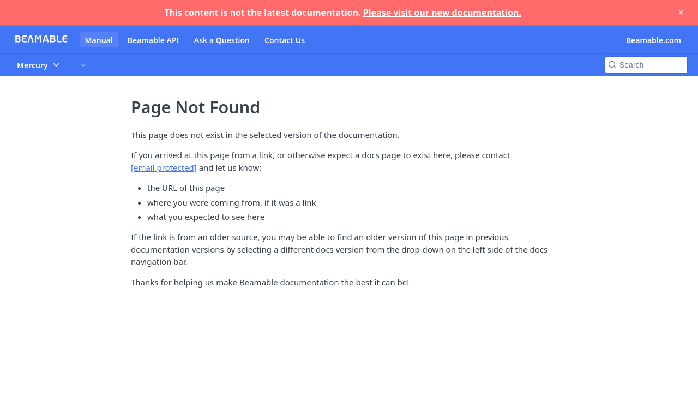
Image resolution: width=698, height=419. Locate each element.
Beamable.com (653, 40)
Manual (99, 40)
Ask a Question (222, 40)
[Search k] (646, 65)
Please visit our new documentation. (442, 13)
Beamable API (153, 40)
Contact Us (284, 40)
